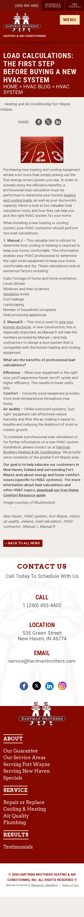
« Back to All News (23, 543)
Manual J (30, 526)
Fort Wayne (58, 516)
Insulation (11, 294)
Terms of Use (70, 885)
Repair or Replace (24, 802)
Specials (12, 778)
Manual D (47, 526)
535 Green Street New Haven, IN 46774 (42, 636)
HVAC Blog (37, 87)
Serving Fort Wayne (26, 764)
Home (11, 87)
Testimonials (18, 847)
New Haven (12, 516)
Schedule (53, 5)
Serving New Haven (26, 771)
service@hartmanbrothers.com (42, 661)
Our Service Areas (24, 757)
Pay (74, 5)
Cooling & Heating (24, 809)
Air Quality (16, 816)
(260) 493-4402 (27, 6)
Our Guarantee (20, 751)
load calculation (48, 521)
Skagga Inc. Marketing (44, 885)
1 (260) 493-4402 (42, 605)
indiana (27, 521)
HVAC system (35, 516)
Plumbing (14, 822)
